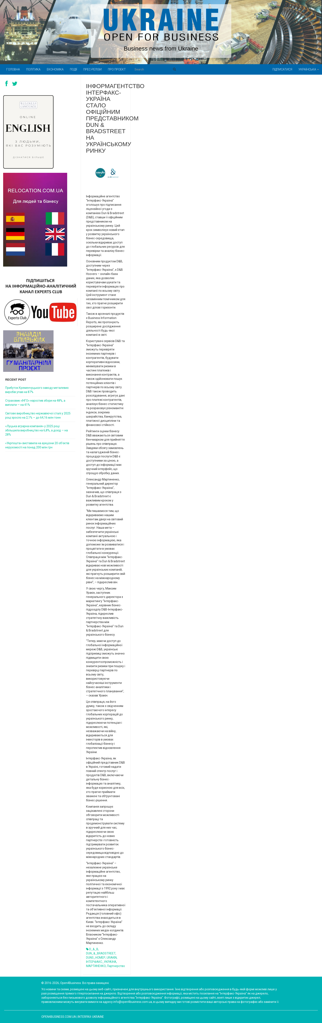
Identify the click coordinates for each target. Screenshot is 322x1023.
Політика (33, 69)
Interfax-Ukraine (91, 1016)
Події (73, 69)
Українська (308, 69)
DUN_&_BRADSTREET (100, 953)
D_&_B (93, 949)
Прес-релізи (92, 69)
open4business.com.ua (58, 1016)
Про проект (117, 69)
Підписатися (282, 69)
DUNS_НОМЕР (95, 957)
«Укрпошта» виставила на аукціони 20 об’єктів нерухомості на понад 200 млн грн (37, 445)
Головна (13, 69)
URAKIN (112, 957)
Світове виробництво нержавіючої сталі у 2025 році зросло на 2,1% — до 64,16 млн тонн (38, 415)
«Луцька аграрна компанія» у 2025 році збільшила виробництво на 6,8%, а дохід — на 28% (36, 430)
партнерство (116, 966)
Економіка (55, 69)
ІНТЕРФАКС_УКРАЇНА (101, 961)
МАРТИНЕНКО (96, 966)
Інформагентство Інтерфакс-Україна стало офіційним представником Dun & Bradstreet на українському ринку (115, 118)
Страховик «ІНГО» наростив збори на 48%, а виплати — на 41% (35, 402)
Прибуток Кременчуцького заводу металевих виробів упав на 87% (37, 390)
